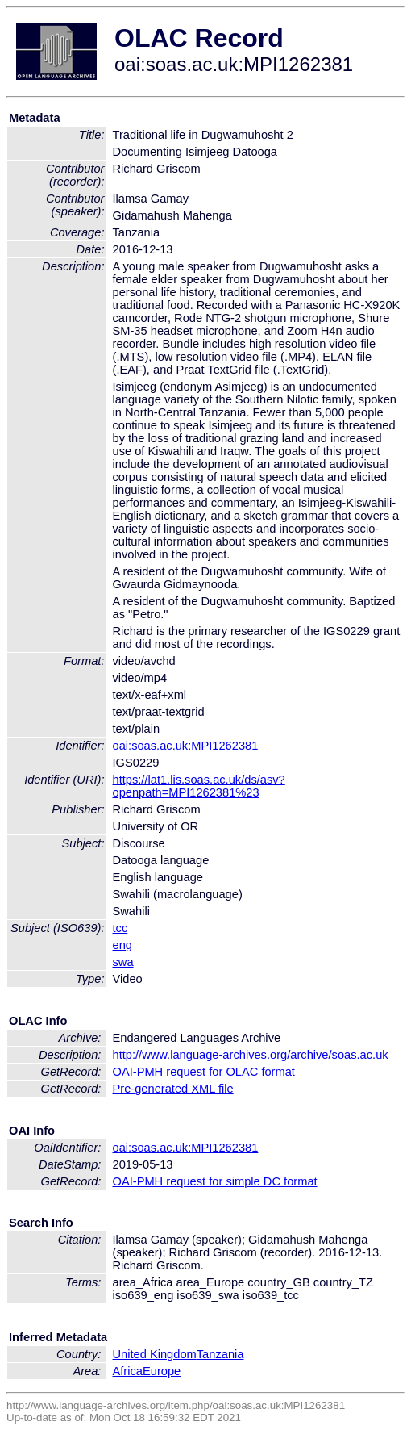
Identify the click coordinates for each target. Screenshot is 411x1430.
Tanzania (220, 1354)
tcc (120, 928)
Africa (128, 1371)
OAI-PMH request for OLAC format (204, 1071)
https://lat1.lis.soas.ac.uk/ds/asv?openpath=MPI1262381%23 (199, 786)
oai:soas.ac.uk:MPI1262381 (186, 745)
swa (123, 961)
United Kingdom (155, 1354)
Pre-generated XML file (173, 1088)
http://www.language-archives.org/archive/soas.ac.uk (250, 1054)
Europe (162, 1371)
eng (122, 945)
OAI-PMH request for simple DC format (215, 1181)
